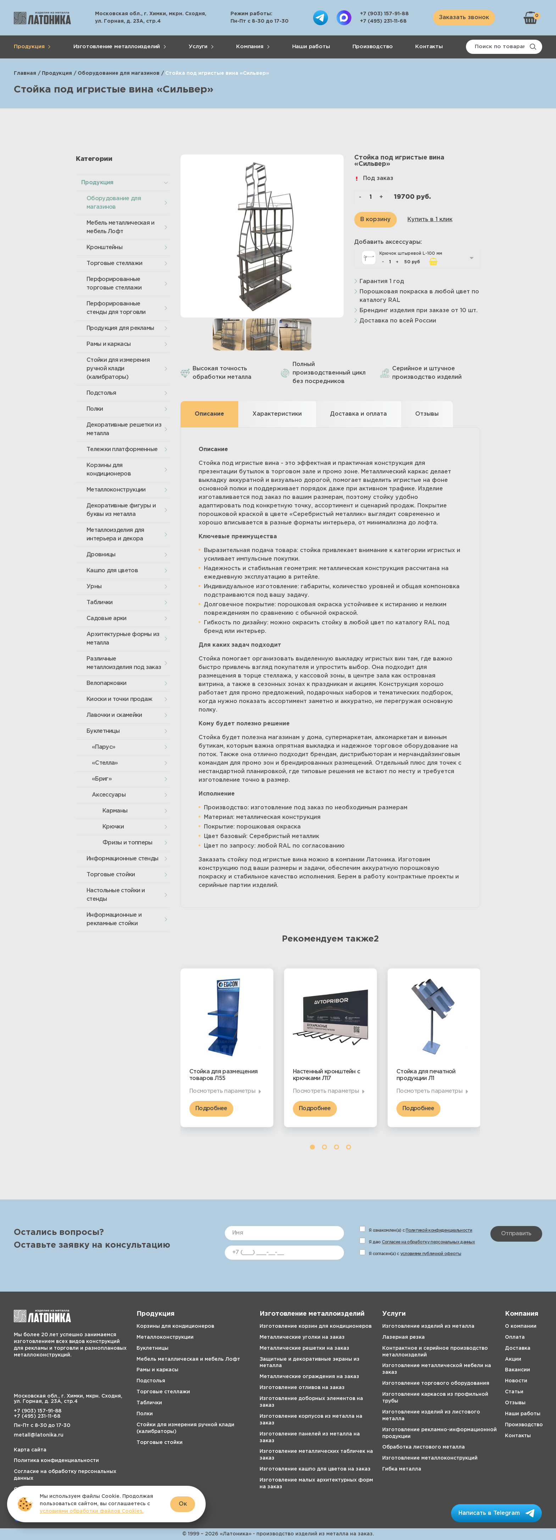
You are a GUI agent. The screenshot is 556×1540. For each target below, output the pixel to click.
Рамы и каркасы (108, 344)
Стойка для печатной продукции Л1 (426, 1075)
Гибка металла (401, 1469)
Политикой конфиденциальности (439, 1230)
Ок (183, 1504)
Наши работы (311, 46)
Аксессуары (109, 795)
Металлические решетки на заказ (304, 1348)
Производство (372, 46)
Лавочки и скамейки (114, 715)
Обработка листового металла (423, 1447)
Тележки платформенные (122, 449)
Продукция (29, 46)
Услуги (198, 46)
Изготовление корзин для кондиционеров (316, 1326)
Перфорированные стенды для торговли (116, 308)
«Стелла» (105, 763)
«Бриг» (102, 779)
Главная (25, 73)
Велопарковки (107, 683)
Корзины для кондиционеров (109, 470)
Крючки (113, 827)
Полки (95, 409)
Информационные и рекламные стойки (114, 919)
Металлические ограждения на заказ (309, 1377)
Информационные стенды (122, 858)
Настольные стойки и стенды (116, 895)
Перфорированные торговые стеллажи (114, 284)
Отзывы (515, 1403)
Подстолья (101, 393)
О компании (520, 1326)
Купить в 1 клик (429, 219)
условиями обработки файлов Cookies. (92, 1511)
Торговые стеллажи (114, 263)
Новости (516, 1381)
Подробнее (211, 1108)
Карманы (114, 811)
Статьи (514, 1392)
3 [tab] (336, 1147)
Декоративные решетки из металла (124, 429)
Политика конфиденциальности (56, 1460)
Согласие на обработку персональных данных (428, 1242)
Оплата (515, 1337)
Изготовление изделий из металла (428, 1326)
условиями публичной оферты (430, 1254)
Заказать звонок (464, 17)
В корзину (375, 219)
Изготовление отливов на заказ (302, 1388)
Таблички (99, 602)
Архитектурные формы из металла (123, 639)
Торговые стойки (111, 874)
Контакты (429, 46)
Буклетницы (103, 731)
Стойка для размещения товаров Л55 (223, 1075)
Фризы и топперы (127, 842)
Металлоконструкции (116, 490)
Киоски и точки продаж (119, 699)
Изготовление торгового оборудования (435, 1383)
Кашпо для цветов (112, 570)
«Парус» (103, 747)
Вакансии (517, 1370)
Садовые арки (107, 618)
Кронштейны (104, 247)
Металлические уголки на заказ (302, 1337)
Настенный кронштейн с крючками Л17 (326, 1075)
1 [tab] (312, 1147)
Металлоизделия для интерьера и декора (115, 534)
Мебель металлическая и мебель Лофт (121, 227)
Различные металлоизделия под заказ (124, 663)
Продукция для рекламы (120, 328)
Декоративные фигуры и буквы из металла (121, 510)
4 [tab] (348, 1147)
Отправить (516, 1233)
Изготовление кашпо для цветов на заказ (315, 1469)
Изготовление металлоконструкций (430, 1458)
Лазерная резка (403, 1337)
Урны (94, 586)
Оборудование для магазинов (119, 73)
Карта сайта (30, 1450)
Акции (513, 1359)
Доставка (517, 1348)
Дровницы (101, 554)
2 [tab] (324, 1147)
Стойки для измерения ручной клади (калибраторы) (118, 369)
